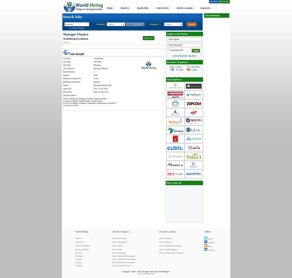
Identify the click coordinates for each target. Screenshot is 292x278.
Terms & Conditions (83, 246)
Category (78, 259)
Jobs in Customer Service (121, 266)
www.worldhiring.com (146, 274)
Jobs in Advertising (119, 242)
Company (78, 266)
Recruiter (78, 253)
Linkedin (209, 250)
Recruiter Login (195, 68)
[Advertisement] (216, 74)
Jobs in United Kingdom (168, 250)
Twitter (208, 239)
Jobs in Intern (117, 250)
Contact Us (205, 8)
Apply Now (148, 38)
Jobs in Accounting (119, 238)
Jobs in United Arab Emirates (170, 246)
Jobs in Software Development (123, 256)
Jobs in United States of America (171, 253)
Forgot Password (180, 55)
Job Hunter (79, 256)
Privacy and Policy (82, 250)
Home (110, 8)
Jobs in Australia (165, 238)
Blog (207, 246)
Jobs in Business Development (123, 262)
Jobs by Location (185, 8)
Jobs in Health (117, 246)
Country (78, 262)
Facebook (209, 243)
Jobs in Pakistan (165, 242)
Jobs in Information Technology (124, 259)
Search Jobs (142, 8)
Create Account (179, 68)
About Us (124, 8)
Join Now (192, 55)
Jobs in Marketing (119, 253)
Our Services (162, 8)
